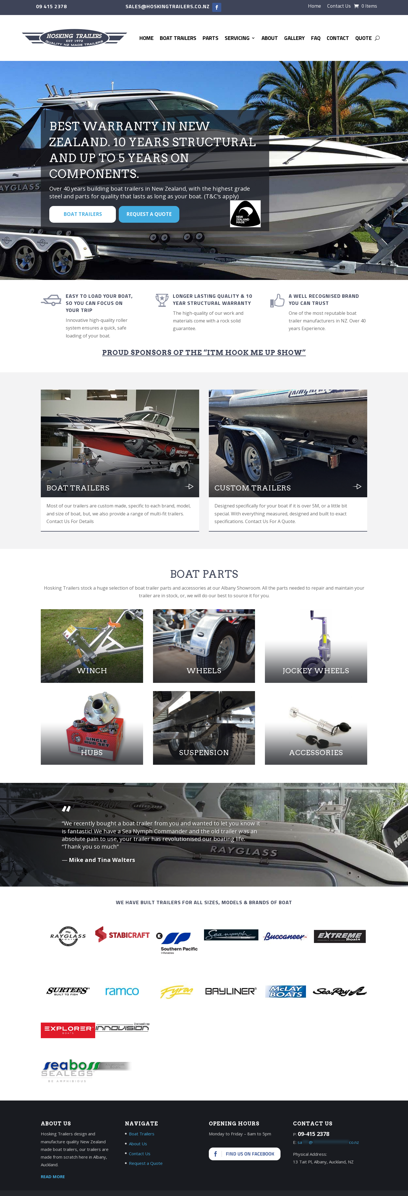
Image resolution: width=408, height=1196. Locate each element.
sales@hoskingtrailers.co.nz (168, 6)
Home (314, 7)
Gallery (294, 38)
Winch (91, 670)
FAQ (315, 38)
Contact (338, 38)
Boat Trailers (178, 38)
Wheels (204, 670)
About (270, 38)
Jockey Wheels (315, 670)
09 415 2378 (51, 6)
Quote (363, 38)
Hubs (92, 752)
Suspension (204, 752)
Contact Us (339, 7)
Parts (210, 38)
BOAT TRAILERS (82, 214)
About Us (138, 1143)
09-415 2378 (313, 1134)
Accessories (316, 752)
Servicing (237, 38)
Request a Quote (149, 214)
